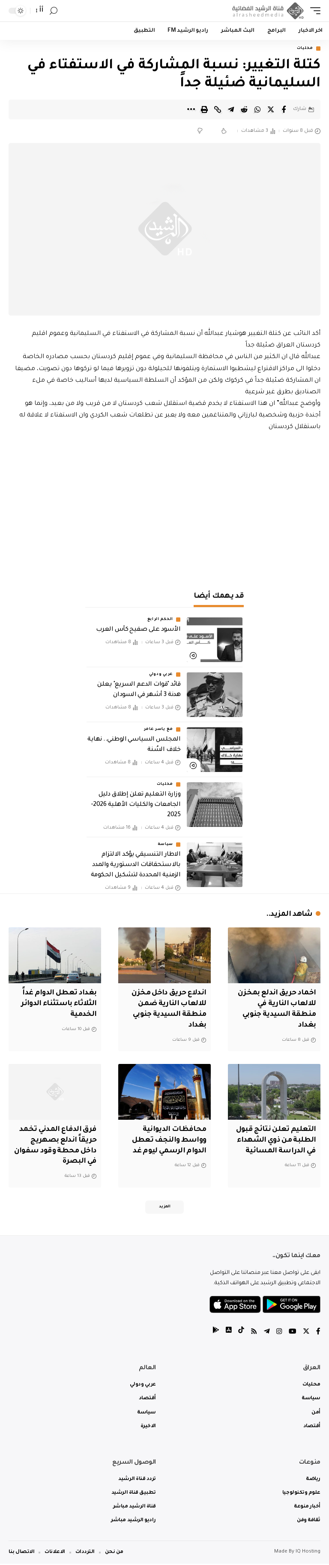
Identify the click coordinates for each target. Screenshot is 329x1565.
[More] (191, 109)
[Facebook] (318, 1333)
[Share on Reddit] (244, 109)
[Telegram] (267, 1333)
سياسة (165, 845)
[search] (54, 11)
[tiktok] (241, 1333)
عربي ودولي (161, 674)
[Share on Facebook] (284, 109)
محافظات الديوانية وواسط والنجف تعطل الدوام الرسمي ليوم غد (167, 1140)
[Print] (204, 109)
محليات (305, 48)
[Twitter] (306, 1333)
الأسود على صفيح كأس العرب (138, 629)
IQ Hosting (308, 1553)
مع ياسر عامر (158, 729)
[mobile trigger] (313, 10)
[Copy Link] (218, 109)
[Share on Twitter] (271, 109)
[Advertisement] (164, 507)
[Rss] (254, 1333)
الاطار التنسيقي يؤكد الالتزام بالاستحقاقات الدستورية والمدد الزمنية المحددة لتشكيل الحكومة (135, 865)
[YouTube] (292, 1333)
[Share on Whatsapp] (257, 109)
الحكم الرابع (160, 619)
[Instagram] (279, 1333)
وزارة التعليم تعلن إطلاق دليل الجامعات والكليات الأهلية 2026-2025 (135, 805)
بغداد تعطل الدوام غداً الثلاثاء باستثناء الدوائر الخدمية (57, 1004)
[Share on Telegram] (231, 109)
